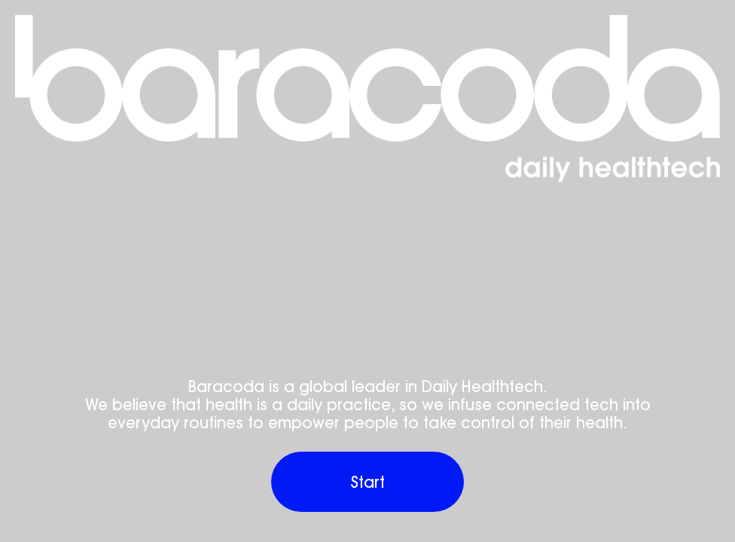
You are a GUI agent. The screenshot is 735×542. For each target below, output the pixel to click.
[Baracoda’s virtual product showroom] (367, 78)
